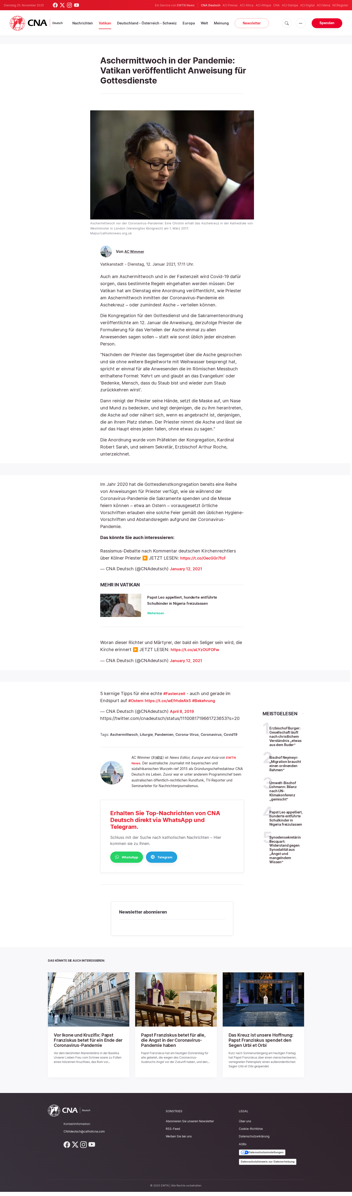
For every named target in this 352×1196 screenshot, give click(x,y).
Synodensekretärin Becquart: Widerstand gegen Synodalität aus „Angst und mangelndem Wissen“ (285, 855)
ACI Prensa (230, 5)
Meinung (221, 23)
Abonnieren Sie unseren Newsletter (190, 1125)
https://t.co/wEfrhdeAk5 (173, 705)
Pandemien (164, 740)
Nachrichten (82, 23)
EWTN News (186, 5)
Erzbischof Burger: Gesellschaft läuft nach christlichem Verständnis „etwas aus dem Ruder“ (285, 741)
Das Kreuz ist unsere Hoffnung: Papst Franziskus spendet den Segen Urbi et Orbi (263, 1045)
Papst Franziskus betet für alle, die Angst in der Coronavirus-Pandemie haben (174, 1045)
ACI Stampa (290, 5)
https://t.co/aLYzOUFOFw (198, 654)
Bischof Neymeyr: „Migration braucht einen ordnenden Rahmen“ (285, 769)
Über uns (245, 1125)
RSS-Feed (173, 1133)
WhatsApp (126, 862)
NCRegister (340, 5)
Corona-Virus (187, 740)
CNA (276, 5)
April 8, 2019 (183, 716)
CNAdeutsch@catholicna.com (84, 1135)
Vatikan (105, 23)
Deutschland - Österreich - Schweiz (147, 23)
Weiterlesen (157, 619)
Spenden (326, 23)
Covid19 (230, 740)
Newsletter (252, 23)
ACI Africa (246, 5)
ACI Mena (323, 5)
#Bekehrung (213, 705)
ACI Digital (307, 5)
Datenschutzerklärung (254, 1141)
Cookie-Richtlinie (251, 1133)
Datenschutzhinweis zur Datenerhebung (268, 1166)
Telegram (161, 862)
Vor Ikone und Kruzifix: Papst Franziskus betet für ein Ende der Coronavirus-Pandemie (84, 1045)
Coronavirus (211, 740)
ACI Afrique (263, 5)
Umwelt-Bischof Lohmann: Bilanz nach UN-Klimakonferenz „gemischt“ (283, 796)
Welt (204, 23)
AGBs (242, 1148)
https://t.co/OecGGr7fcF (206, 558)
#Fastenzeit (176, 698)
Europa (189, 23)
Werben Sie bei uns (179, 1141)
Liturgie (146, 740)
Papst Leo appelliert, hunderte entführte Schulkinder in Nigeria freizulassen (187, 603)
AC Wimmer (135, 251)
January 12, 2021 (187, 568)
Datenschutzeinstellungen (262, 1156)
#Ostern (137, 705)
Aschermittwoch (124, 740)
